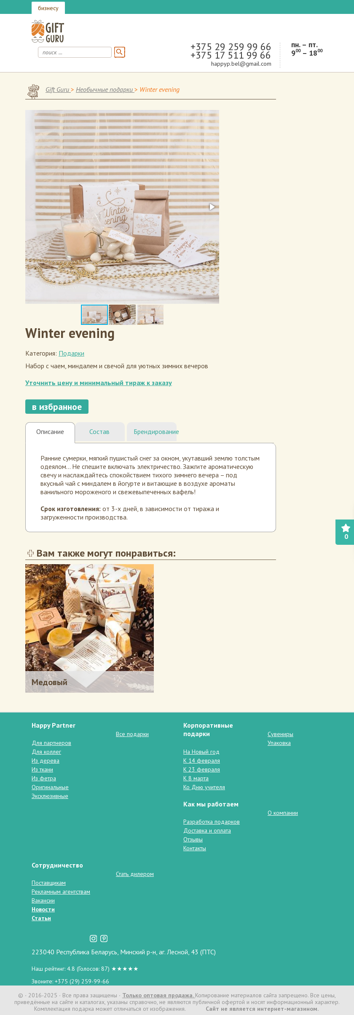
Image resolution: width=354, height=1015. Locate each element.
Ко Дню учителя (204, 787)
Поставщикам (49, 882)
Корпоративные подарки (208, 729)
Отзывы (193, 839)
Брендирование (155, 431)
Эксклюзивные (50, 796)
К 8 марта (196, 778)
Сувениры (280, 734)
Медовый (49, 682)
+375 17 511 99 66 (230, 55)
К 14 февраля (201, 760)
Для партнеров (51, 743)
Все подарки (132, 734)
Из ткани (42, 769)
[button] (211, 207)
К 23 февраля (201, 769)
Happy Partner (53, 725)
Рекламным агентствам (61, 891)
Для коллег (46, 751)
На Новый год (201, 751)
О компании (283, 813)
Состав (99, 431)
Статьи (41, 918)
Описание (50, 431)
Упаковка (279, 743)
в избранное (57, 406)
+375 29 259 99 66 (230, 46)
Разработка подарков (211, 821)
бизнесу (48, 8)
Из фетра (44, 778)
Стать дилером (135, 874)
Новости (43, 909)
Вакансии (43, 900)
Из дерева (45, 760)
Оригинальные (50, 787)
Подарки (71, 353)
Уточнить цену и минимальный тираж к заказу (98, 382)
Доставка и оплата (207, 830)
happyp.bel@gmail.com (241, 63)
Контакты (194, 848)
